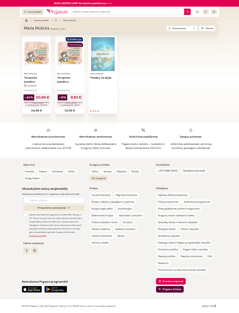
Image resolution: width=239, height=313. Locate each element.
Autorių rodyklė (41, 20)
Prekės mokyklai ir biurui (105, 222)
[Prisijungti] (205, 11)
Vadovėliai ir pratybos (130, 215)
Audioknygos (125, 208)
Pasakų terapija (100, 78)
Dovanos (128, 222)
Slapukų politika (166, 256)
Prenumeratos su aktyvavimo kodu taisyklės (182, 269)
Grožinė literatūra (101, 195)
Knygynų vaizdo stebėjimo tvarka (176, 215)
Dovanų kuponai (173, 281)
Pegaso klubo (37, 102)
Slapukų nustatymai (191, 256)
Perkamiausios (179, 28)
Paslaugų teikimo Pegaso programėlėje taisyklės (184, 242)
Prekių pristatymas (168, 201)
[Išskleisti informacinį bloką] (197, 11)
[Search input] (127, 11)
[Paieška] (187, 11)
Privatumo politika (168, 249)
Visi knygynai (99, 178)
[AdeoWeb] (209, 306)
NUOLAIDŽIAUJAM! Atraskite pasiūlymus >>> (83, 3)
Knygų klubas (32, 178)
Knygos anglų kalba (102, 208)
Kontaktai (57, 171)
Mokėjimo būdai (166, 229)
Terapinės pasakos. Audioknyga (65, 82)
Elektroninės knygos (102, 215)
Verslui (71, 171)
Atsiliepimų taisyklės (169, 235)
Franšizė (29, 171)
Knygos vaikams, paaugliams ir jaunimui (113, 201)
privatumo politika (37, 236)
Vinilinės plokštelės (102, 235)
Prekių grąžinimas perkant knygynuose (178, 208)
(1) (98, 111)
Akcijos (121, 235)
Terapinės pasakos (30, 80)
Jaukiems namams (125, 229)
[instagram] (34, 250)
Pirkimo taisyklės (190, 229)
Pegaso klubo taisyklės (195, 249)
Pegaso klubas (172, 289)
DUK (210, 256)
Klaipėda (121, 171)
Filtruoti (209, 28)
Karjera (43, 171)
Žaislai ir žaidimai (101, 229)
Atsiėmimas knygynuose (197, 201)
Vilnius (95, 171)
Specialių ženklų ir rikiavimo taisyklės (178, 222)
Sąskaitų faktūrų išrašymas (172, 195)
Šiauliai (135, 171)
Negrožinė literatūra (126, 195)
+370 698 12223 (167, 170)
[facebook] (26, 250)
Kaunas (108, 171)
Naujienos (163, 263)
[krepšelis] (214, 11)
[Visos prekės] (32, 12)
